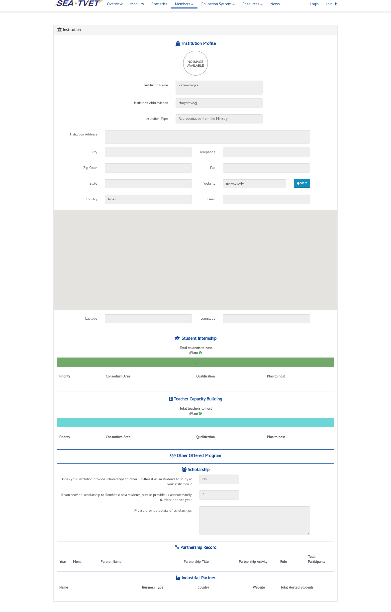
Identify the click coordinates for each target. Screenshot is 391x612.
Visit (302, 183)
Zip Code (90, 167)
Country (91, 199)
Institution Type (156, 118)
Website (209, 183)
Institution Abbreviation (151, 103)
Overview (115, 9)
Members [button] (184, 9)
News (275, 9)
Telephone (207, 152)
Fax (212, 167)
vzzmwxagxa (219, 88)
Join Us (332, 9)
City (94, 152)
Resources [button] (252, 9)
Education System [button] (218, 9)
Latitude (91, 318)
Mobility (137, 9)
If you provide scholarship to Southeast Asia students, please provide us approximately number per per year (126, 497)
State (93, 183)
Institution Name (156, 85)
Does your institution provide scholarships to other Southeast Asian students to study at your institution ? (127, 481)
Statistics (159, 9)
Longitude (208, 318)
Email (211, 199)
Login (314, 9)
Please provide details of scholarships (163, 510)
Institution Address (83, 134)
